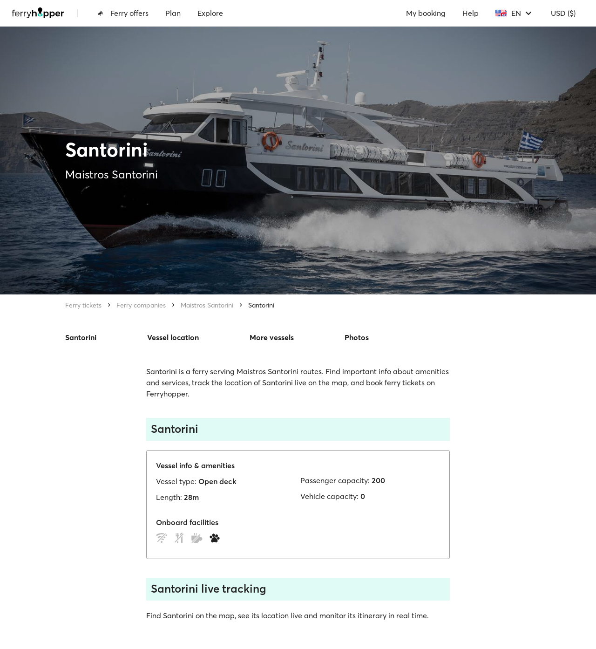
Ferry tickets (83, 305)
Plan (173, 13)
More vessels (272, 337)
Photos (357, 337)
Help (470, 13)
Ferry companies (141, 305)
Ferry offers (123, 13)
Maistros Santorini (207, 305)
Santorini (261, 305)
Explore (210, 13)
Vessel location (173, 337)
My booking (426, 13)
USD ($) (563, 13)
